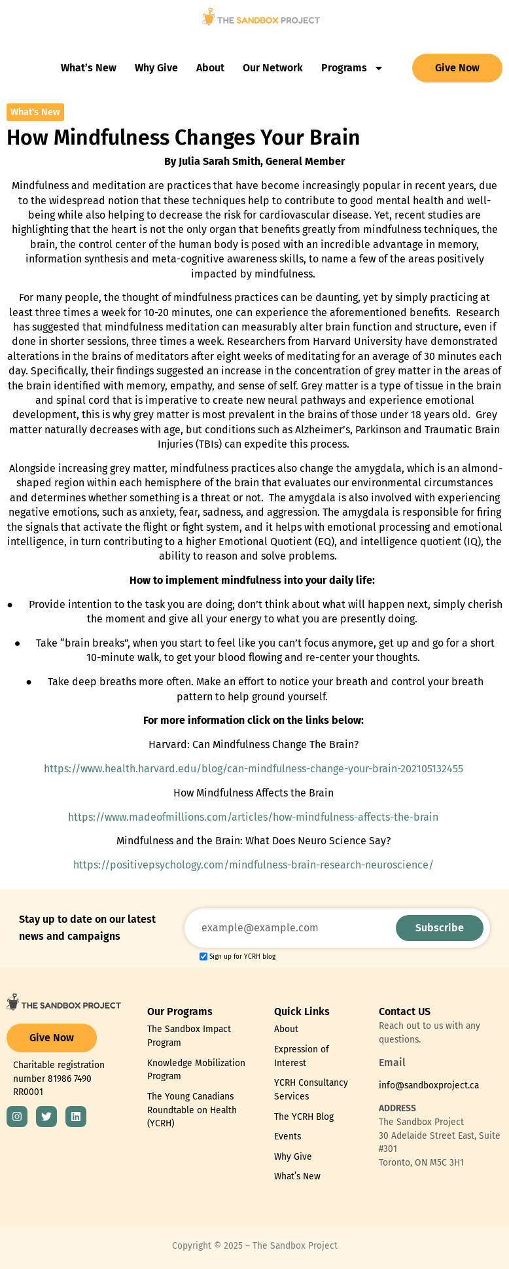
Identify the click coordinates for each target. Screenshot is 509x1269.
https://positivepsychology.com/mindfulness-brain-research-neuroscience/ (253, 865)
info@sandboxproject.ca (429, 1085)
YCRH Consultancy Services (311, 1089)
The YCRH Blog (304, 1116)
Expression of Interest (301, 1056)
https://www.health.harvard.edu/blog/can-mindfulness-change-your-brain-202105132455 (253, 768)
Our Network (273, 68)
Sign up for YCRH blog (242, 957)
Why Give (156, 68)
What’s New (88, 68)
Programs (352, 68)
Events (287, 1136)
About (210, 68)
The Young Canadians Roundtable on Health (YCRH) (192, 1110)
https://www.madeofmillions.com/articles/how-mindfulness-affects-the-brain (253, 817)
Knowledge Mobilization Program (196, 1070)
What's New (35, 112)
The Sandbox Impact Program (189, 1036)
